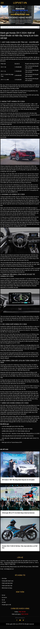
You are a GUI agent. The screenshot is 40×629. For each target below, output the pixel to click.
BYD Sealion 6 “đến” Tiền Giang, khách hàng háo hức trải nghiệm (18, 479)
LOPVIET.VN (20, 2)
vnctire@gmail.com (9, 569)
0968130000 (35, 566)
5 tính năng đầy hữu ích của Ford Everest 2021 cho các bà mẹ (16, 436)
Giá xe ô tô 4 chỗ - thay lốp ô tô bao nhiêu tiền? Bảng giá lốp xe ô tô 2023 (19, 433)
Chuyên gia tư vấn (5, 604)
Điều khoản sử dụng (6, 588)
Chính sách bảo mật (6, 585)
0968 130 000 (22, 611)
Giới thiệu (3, 578)
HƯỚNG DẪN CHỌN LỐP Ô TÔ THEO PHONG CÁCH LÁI (15, 431)
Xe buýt (3, 602)
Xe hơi (2, 595)
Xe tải (2, 600)
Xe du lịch (3, 597)
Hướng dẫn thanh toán (6, 581)
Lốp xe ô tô (31, 560)
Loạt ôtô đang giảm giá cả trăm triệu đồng (12, 426)
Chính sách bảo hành (6, 583)
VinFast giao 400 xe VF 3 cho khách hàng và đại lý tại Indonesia (18, 513)
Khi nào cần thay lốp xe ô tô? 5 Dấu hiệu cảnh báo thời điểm (16, 428)
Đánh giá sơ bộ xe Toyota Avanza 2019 (11, 442)
